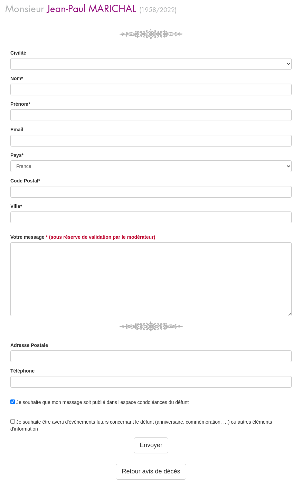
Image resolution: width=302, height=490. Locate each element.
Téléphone (22, 371)
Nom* (16, 78)
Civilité (18, 53)
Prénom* (20, 104)
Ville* (16, 206)
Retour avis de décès (151, 471)
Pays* (16, 155)
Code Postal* (25, 180)
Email (16, 129)
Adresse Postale (29, 345)
